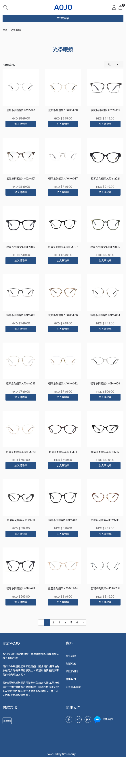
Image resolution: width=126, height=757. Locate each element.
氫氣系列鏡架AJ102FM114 (105, 520)
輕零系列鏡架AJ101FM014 (62, 520)
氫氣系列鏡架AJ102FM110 (20, 110)
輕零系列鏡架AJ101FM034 (105, 315)
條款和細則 (72, 671)
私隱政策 (71, 664)
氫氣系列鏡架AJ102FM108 (63, 110)
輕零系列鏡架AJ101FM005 (105, 247)
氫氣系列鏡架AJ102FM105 (105, 110)
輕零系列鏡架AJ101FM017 (20, 247)
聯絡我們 (71, 679)
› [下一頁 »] (83, 622)
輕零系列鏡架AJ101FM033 (20, 383)
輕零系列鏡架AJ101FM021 (105, 178)
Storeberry (69, 754)
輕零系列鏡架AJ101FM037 (63, 178)
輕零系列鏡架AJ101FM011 (63, 452)
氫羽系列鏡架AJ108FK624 (63, 588)
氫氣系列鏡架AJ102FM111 (21, 520)
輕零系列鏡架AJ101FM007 (63, 247)
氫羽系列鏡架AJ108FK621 (105, 588)
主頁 (5, 30)
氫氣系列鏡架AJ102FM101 (20, 178)
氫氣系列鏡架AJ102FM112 (105, 452)
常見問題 (71, 656)
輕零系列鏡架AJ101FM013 (20, 588)
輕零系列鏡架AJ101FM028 (21, 452)
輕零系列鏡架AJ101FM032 (63, 383)
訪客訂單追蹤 (73, 687)
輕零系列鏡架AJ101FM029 (105, 383)
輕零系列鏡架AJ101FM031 (20, 315)
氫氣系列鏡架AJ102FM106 (63, 315)
